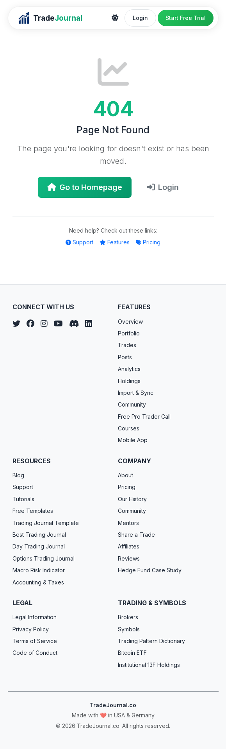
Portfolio (129, 333)
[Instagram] (44, 323)
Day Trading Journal (38, 546)
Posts (125, 357)
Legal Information (34, 617)
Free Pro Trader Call (144, 416)
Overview (130, 321)
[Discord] (74, 323)
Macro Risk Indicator (38, 570)
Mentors (128, 523)
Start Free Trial (185, 17)
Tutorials (23, 499)
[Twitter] (16, 323)
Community (132, 404)
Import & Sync (135, 392)
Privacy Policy (30, 629)
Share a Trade (136, 534)
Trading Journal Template (45, 523)
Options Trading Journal (43, 558)
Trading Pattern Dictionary (151, 641)
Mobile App (133, 440)
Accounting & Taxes (38, 582)
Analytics (129, 369)
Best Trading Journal (39, 534)
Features (115, 242)
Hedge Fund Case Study (150, 570)
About (125, 475)
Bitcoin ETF (132, 652)
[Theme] (115, 18)
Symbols (129, 629)
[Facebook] (30, 323)
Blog (18, 475)
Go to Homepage (84, 187)
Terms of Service (34, 641)
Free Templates (32, 510)
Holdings (129, 381)
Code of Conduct (34, 652)
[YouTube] (58, 323)
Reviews (129, 558)
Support (79, 242)
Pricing (148, 242)
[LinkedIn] (88, 323)
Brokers (128, 617)
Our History (132, 499)
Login (140, 17)
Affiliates (128, 546)
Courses (128, 428)
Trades (127, 345)
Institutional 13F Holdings (149, 664)
